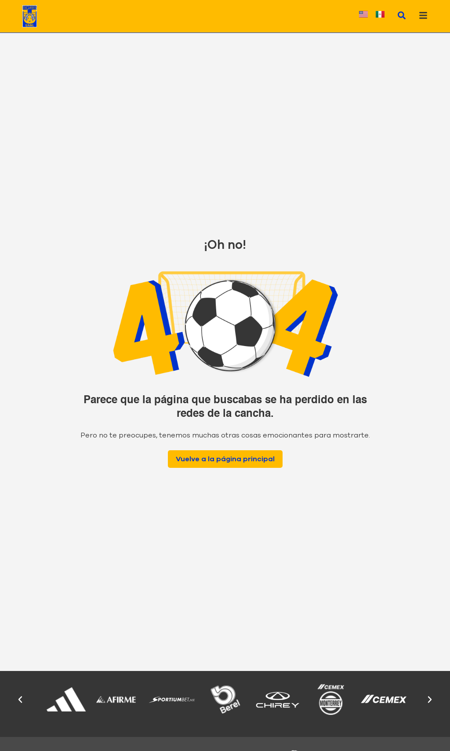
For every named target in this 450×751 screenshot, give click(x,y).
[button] (20, 699)
